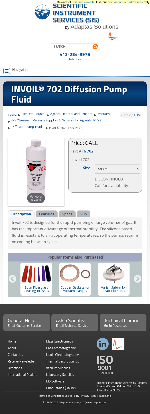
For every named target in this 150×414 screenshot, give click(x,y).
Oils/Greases (20, 120)
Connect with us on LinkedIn (103, 344)
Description (21, 214)
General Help (27, 322)
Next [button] (137, 279)
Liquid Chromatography (62, 354)
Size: (87, 167)
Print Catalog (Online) (61, 387)
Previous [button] (12, 279)
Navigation (16, 70)
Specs (67, 214)
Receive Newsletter (21, 361)
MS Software (55, 381)
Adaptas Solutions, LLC (71, 402)
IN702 (87, 151)
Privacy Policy (88, 396)
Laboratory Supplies (60, 374)
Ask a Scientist (75, 322)
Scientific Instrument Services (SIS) (76, 13)
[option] (36, 279)
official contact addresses (125, 2)
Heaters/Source (33, 114)
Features (46, 214)
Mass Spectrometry (60, 341)
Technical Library (123, 322)
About (12, 348)
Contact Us (15, 354)
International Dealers (22, 374)
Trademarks (104, 396)
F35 (137, 115)
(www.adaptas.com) (96, 402)
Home (12, 115)
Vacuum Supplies (58, 367)
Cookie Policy (72, 396)
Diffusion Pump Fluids (27, 127)
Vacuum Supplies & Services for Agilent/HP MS (67, 120)
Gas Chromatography (61, 348)
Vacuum (104, 114)
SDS (83, 214)
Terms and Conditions (51, 396)
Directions (15, 367)
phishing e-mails (83, 2)
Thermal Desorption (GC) (63, 361)
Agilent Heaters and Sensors (71, 114)
